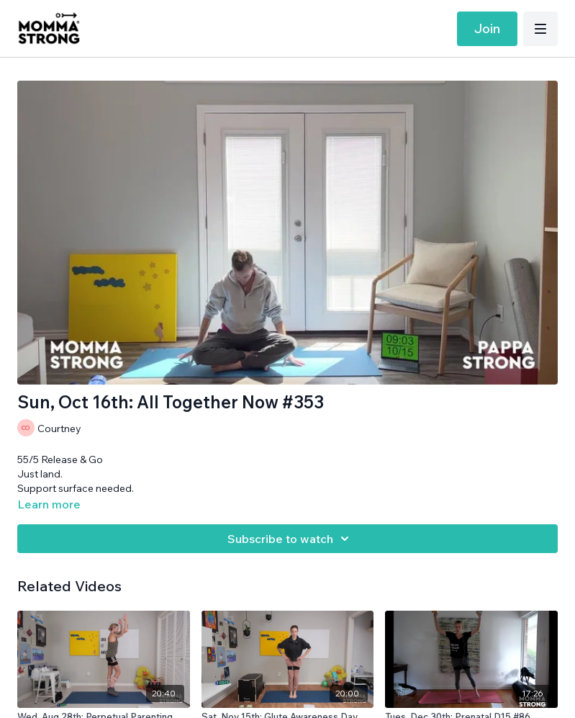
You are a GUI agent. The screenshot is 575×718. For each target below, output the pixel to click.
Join (487, 28)
